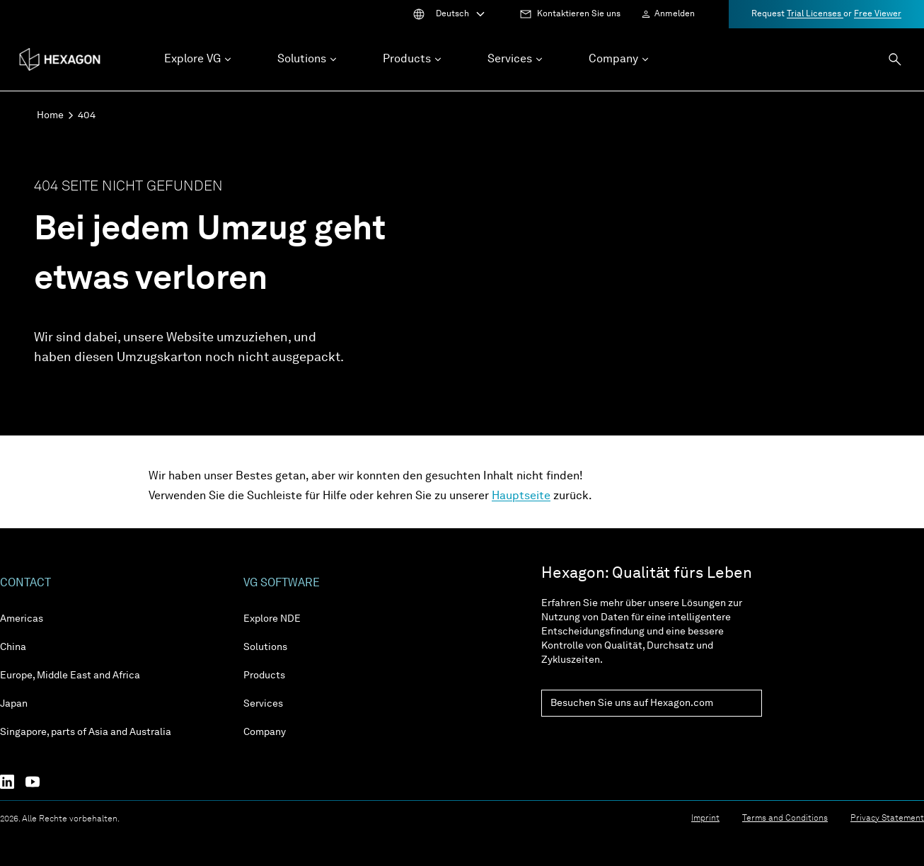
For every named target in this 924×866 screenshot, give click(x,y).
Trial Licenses (815, 14)
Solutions (265, 647)
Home (50, 115)
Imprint (705, 818)
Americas (21, 619)
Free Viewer (877, 14)
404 (87, 115)
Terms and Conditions (785, 818)
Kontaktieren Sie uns (578, 14)
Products (264, 675)
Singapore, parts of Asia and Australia (85, 732)
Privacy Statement (887, 818)
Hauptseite (521, 496)
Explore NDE (272, 619)
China (13, 647)
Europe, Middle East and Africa (70, 675)
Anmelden (674, 14)
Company (264, 732)
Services (263, 704)
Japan (14, 704)
